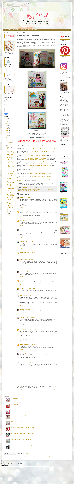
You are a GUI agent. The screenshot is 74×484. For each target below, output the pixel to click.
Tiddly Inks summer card (10, 171)
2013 (7, 135)
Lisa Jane (22, 241)
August (9, 147)
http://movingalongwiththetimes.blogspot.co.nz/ (29, 172)
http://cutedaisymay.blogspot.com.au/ (41, 161)
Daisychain (22, 295)
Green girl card (10, 192)
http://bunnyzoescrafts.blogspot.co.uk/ (36, 154)
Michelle (22, 288)
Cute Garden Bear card (10, 155)
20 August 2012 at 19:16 (30, 329)
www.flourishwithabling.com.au (45, 138)
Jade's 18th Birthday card (10, 152)
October (9, 142)
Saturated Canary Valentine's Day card (18, 410)
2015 (7, 132)
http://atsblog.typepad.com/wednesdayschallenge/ (42, 148)
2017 (7, 128)
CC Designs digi (31, 189)
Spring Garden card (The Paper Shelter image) (20, 439)
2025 (7, 118)
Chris (21, 353)
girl (36, 190)
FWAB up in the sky (32, 190)
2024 (7, 120)
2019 (7, 125)
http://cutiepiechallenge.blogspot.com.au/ (40, 173)
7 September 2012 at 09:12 (29, 362)
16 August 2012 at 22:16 (29, 288)
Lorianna (22, 317)
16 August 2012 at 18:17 (30, 280)
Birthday (22, 189)
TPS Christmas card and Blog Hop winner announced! (22, 427)
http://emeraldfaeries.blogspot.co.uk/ (41, 163)
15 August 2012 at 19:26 (30, 241)
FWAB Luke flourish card (10, 203)
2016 (7, 130)
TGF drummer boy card (10, 149)
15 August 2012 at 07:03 (31, 229)
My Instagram (23, 29)
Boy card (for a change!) (10, 185)
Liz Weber (22, 329)
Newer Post (20, 389)
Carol (21, 309)
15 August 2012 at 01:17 (28, 197)
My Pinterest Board (16, 29)
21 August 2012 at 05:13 (32, 344)
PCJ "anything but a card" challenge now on (20, 421)
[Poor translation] (6, 465)
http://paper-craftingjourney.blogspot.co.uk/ (40, 168)
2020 (7, 123)
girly (38, 190)
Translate (25, 453)
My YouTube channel (7, 29)
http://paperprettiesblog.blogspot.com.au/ (35, 159)
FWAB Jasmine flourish (45, 189)
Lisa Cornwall (23, 252)
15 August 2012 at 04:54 (30, 211)
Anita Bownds (23, 344)
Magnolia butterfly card (10, 166)
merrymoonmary (39, 456)
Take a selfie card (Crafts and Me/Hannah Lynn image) (22, 433)
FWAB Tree (25, 190)
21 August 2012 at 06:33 (28, 353)
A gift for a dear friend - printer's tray (10, 206)
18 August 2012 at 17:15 (28, 309)
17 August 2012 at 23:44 (31, 295)
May (8, 213)
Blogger (51, 456)
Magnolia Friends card (10, 191)
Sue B (21, 197)
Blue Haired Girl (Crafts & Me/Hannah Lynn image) (21, 445)
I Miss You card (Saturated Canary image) (19, 415)
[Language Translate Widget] (10, 454)
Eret (21, 259)
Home (37, 389)
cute (35, 189)
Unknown (22, 211)
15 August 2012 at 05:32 (34, 220)
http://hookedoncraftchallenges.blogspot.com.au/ (38, 165)
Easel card (38, 189)
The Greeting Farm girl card (10, 188)
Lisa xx (21, 271)
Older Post (53, 389)
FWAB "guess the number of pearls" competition (10, 175)
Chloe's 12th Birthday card (10, 182)
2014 (7, 134)
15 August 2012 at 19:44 (32, 252)
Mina (21, 362)
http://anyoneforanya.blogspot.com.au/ (36, 155)
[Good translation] (3, 465)
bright (26, 189)
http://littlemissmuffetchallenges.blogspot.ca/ (38, 158)
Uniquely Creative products (32, 29)
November (9, 140)
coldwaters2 (23, 229)
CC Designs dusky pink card (10, 158)
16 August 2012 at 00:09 (29, 271)
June (8, 211)
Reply (21, 207)
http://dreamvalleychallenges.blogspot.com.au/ (42, 151)
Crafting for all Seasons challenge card (10, 199)
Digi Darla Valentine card (15, 398)
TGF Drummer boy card (10, 179)
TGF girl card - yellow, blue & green (10, 162)
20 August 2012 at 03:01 (30, 317)
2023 (7, 121)
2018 (7, 127)
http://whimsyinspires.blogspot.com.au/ (41, 176)
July (8, 209)
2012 (7, 137)
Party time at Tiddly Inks (15, 404)
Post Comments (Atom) (28, 391)
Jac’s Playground (24, 220)
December (9, 139)
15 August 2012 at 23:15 (27, 259)
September (9, 144)
